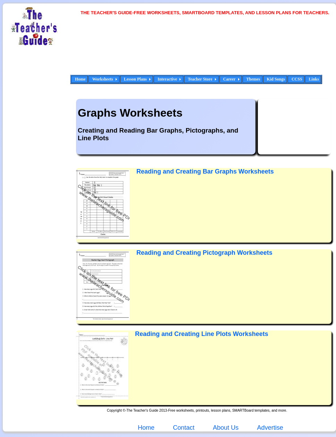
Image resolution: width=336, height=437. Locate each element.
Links (314, 79)
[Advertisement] (105, 49)
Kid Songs (276, 79)
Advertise (270, 427)
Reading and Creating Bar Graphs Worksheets (205, 171)
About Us (224, 427)
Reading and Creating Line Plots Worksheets (201, 333)
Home (80, 79)
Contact (183, 427)
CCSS (297, 79)
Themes (253, 79)
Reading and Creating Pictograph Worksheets (204, 252)
